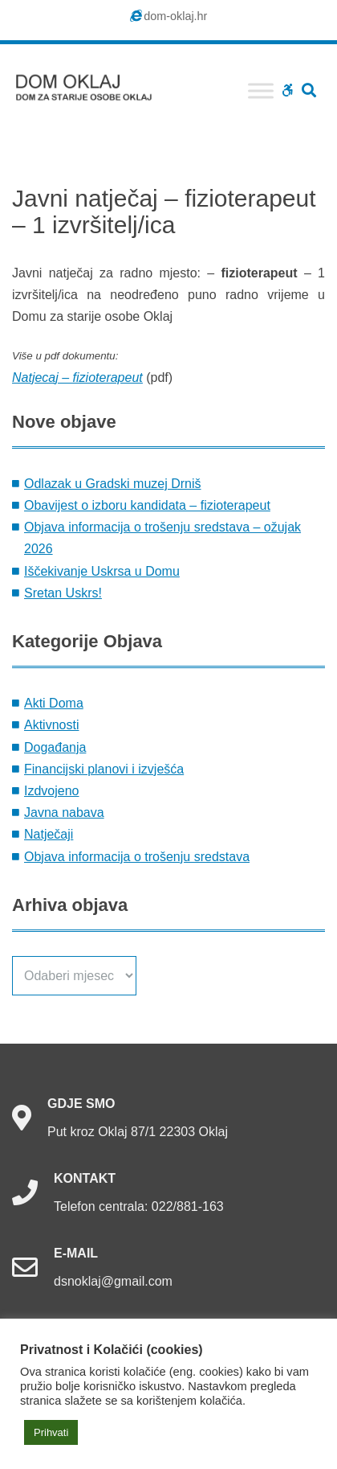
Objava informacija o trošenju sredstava (137, 857)
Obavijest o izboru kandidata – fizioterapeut (147, 505)
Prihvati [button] (51, 1432)
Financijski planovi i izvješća (104, 769)
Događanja (55, 747)
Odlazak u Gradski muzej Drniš (112, 483)
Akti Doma (53, 703)
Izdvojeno (51, 791)
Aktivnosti (51, 725)
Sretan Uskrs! (63, 593)
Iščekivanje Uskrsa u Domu (102, 571)
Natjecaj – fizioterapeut (77, 377)
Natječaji (48, 834)
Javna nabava (64, 812)
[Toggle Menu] (261, 90)
